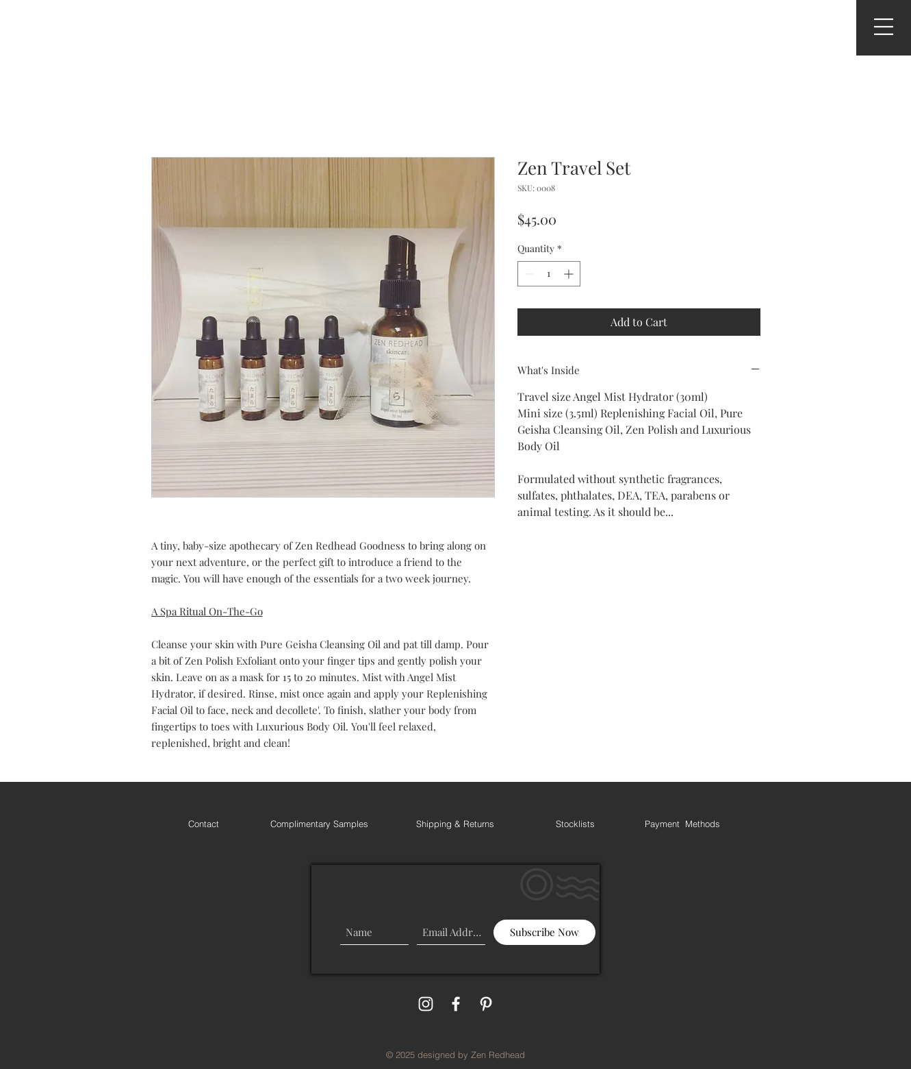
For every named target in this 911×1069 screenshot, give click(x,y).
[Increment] (569, 274)
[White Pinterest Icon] (486, 1003)
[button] (883, 26)
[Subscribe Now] (544, 932)
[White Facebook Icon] (455, 1003)
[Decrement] (528, 274)
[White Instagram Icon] (425, 1003)
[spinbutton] (549, 274)
